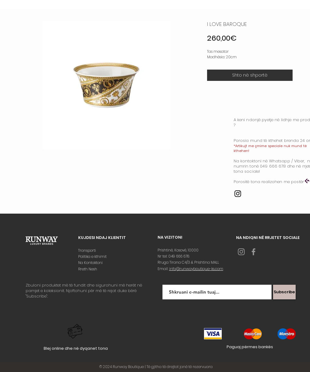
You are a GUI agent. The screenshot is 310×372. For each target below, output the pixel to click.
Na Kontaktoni (91, 262)
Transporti (87, 250)
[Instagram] (237, 193)
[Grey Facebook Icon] (253, 251)
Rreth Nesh (88, 269)
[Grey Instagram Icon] (241, 251)
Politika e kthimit (93, 256)
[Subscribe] (284, 292)
